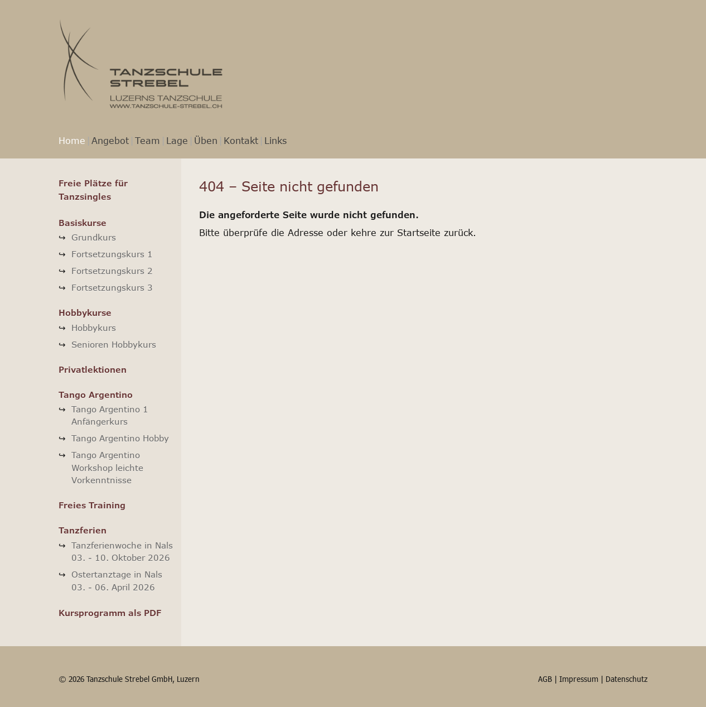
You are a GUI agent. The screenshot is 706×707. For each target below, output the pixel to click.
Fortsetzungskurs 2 (112, 271)
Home (72, 140)
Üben (205, 140)
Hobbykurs (93, 328)
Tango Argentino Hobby (120, 438)
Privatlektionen (93, 369)
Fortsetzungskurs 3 (112, 287)
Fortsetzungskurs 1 (112, 254)
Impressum (578, 679)
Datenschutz (626, 679)
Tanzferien (83, 530)
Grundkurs (93, 237)
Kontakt (241, 140)
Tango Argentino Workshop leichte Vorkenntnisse (107, 467)
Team (147, 140)
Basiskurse (83, 223)
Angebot (110, 140)
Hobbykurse (85, 312)
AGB (545, 679)
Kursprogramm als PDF (110, 613)
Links (275, 140)
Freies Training (92, 505)
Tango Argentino (96, 394)
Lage (177, 140)
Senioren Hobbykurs (113, 344)
